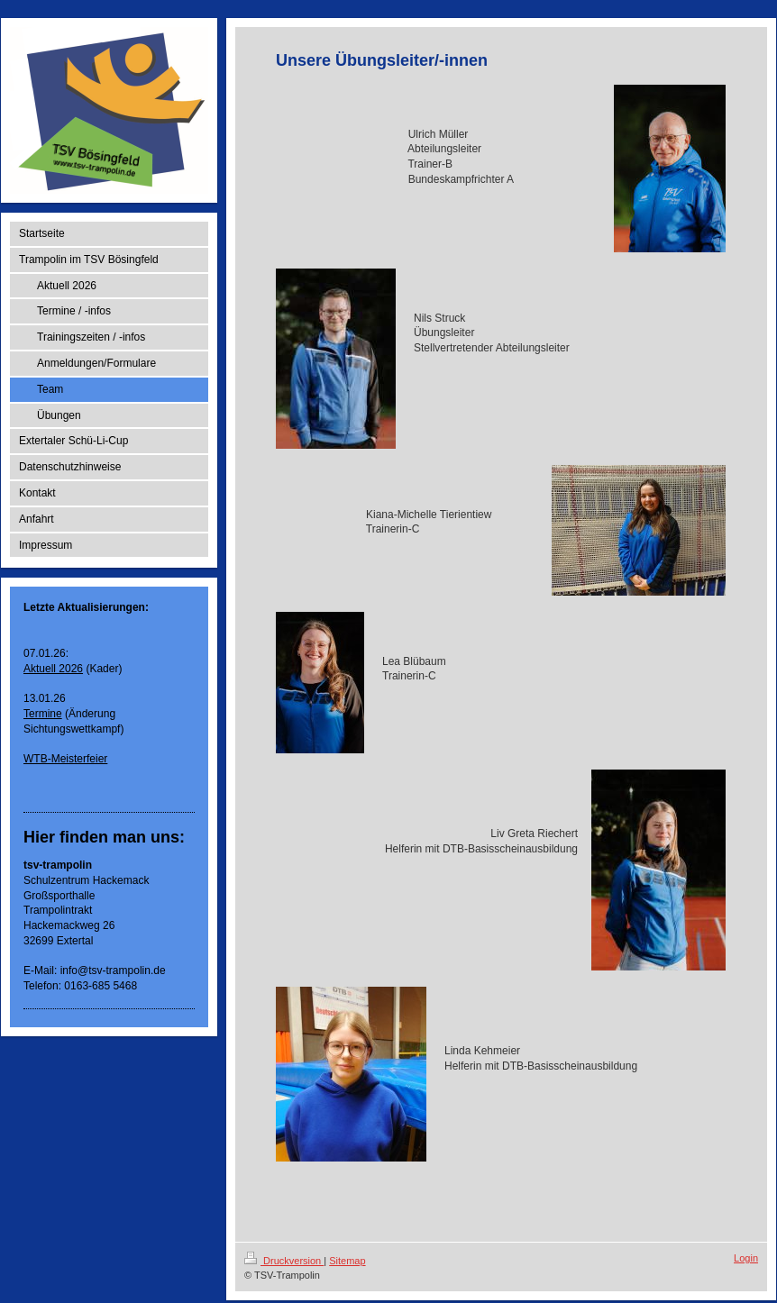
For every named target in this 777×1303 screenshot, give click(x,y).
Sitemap (347, 1260)
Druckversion (284, 1260)
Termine (42, 713)
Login (746, 1258)
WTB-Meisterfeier (65, 758)
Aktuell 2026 (53, 668)
